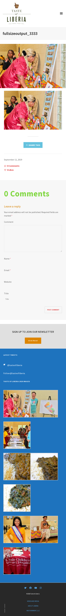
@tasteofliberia (14, 365)
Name (7, 258)
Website (8, 281)
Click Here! (33, 341)
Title (6, 293)
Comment (8, 222)
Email (6, 270)
